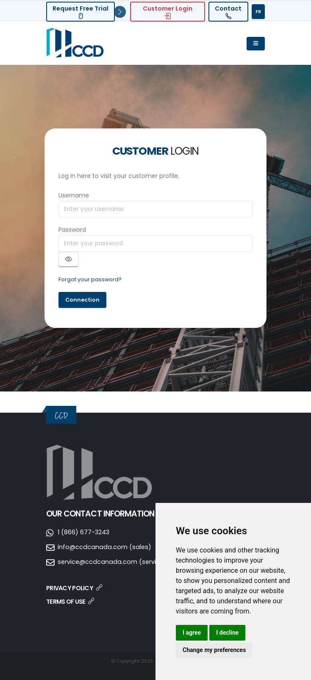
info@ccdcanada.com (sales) (105, 546)
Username (73, 195)
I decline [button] (227, 632)
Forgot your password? (90, 279)
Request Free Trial (80, 11)
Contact (228, 11)
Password (72, 229)
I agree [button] (192, 632)
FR (258, 11)
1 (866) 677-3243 (84, 531)
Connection (82, 299)
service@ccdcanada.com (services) (115, 561)
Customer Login (167, 11)
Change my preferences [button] (214, 650)
